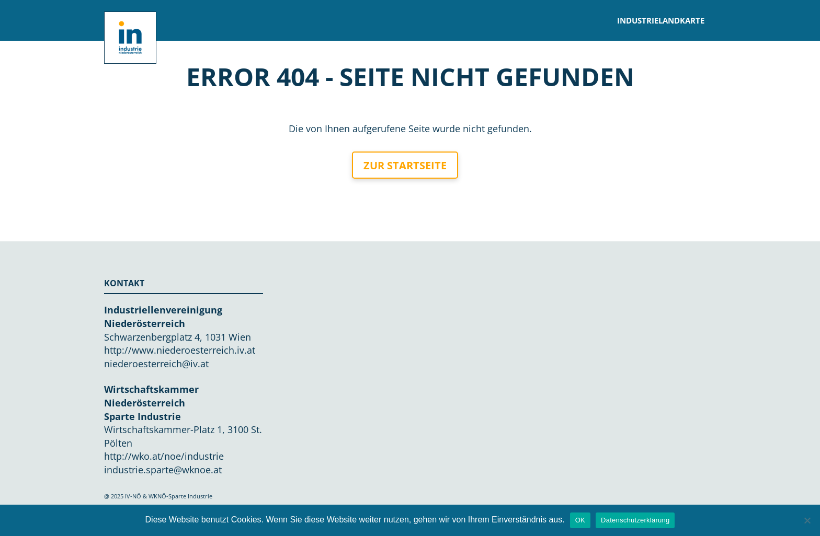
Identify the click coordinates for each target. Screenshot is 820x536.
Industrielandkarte (660, 20)
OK (580, 520)
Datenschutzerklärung (635, 520)
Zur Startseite (405, 165)
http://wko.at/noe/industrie (164, 456)
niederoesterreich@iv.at (156, 363)
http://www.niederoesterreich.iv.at (179, 350)
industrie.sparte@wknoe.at (163, 469)
